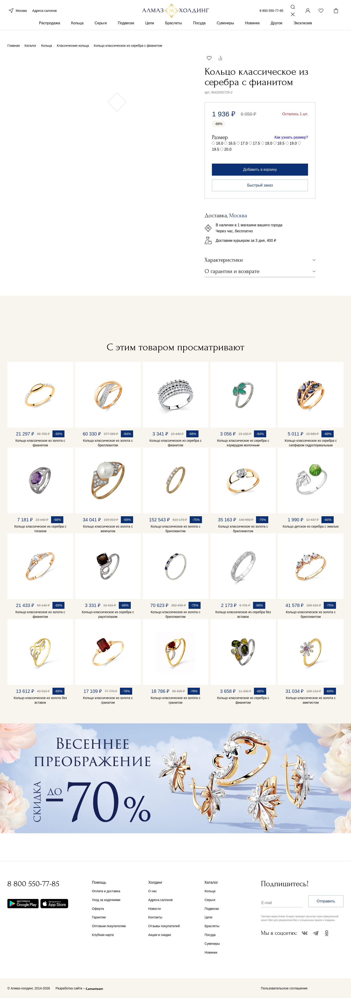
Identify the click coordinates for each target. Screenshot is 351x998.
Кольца (77, 30)
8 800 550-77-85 (271, 13)
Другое (276, 30)
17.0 (244, 143)
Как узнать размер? (291, 137)
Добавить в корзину (260, 169)
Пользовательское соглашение (284, 988)
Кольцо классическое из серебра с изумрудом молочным (243, 443)
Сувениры (225, 30)
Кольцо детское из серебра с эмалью (311, 526)
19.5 (215, 149)
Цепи (149, 30)
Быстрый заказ (260, 185)
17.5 (256, 143)
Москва (17, 13)
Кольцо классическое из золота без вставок (40, 700)
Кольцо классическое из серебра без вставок (243, 614)
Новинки (252, 30)
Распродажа (49, 30)
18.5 (280, 143)
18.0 (268, 143)
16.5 (231, 143)
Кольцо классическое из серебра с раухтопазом (108, 614)
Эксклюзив (302, 30)
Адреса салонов (44, 13)
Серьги (101, 30)
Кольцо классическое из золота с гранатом (108, 700)
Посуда (199, 30)
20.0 (227, 149)
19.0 (293, 143)
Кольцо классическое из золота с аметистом (311, 700)
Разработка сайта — (70, 988)
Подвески (126, 30)
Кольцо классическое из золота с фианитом (40, 443)
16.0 (219, 143)
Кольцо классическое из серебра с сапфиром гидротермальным (311, 443)
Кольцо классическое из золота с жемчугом (108, 529)
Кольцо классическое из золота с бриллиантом (108, 443)
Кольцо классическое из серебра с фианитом (175, 443)
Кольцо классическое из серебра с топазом (40, 529)
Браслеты (173, 30)
